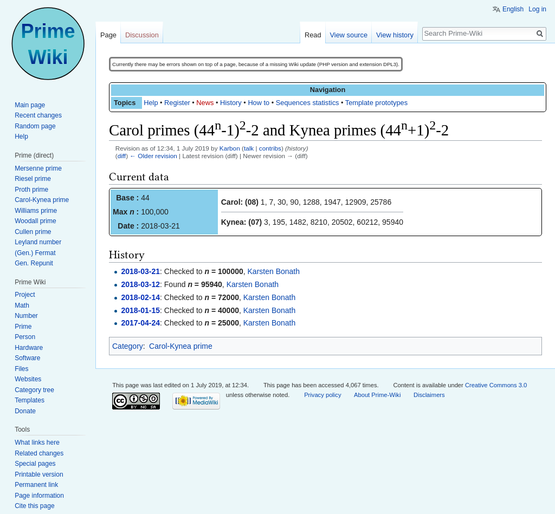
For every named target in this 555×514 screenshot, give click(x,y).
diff (122, 155)
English (513, 9)
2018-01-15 (140, 310)
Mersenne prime (38, 168)
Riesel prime (33, 179)
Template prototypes (376, 103)
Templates (29, 400)
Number (26, 316)
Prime (23, 326)
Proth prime (31, 189)
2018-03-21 (140, 271)
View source (348, 35)
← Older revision (153, 155)
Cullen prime (33, 232)
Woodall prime (35, 221)
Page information (39, 495)
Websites (28, 379)
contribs (270, 148)
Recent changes (38, 115)
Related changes (39, 453)
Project (25, 294)
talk (249, 148)
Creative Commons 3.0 (496, 385)
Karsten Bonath (274, 271)
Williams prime (36, 210)
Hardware (29, 348)
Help (151, 103)
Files (21, 369)
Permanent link (36, 485)
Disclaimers (429, 395)
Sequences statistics (307, 103)
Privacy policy (322, 395)
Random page (35, 126)
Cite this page (34, 506)
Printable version (39, 474)
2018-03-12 (140, 284)
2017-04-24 (140, 322)
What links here (37, 442)
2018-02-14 (140, 297)
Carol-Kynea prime (180, 346)
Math (22, 305)
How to (258, 103)
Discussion (142, 35)
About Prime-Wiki (377, 395)
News (205, 103)
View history (395, 35)
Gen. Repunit (34, 263)
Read (313, 35)
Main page (30, 105)
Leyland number (38, 242)
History (231, 103)
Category (127, 346)
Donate (25, 411)
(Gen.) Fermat (35, 253)
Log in (537, 9)
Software (27, 358)
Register (177, 103)
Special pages (35, 463)
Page (108, 35)
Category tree (34, 390)
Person (25, 337)
